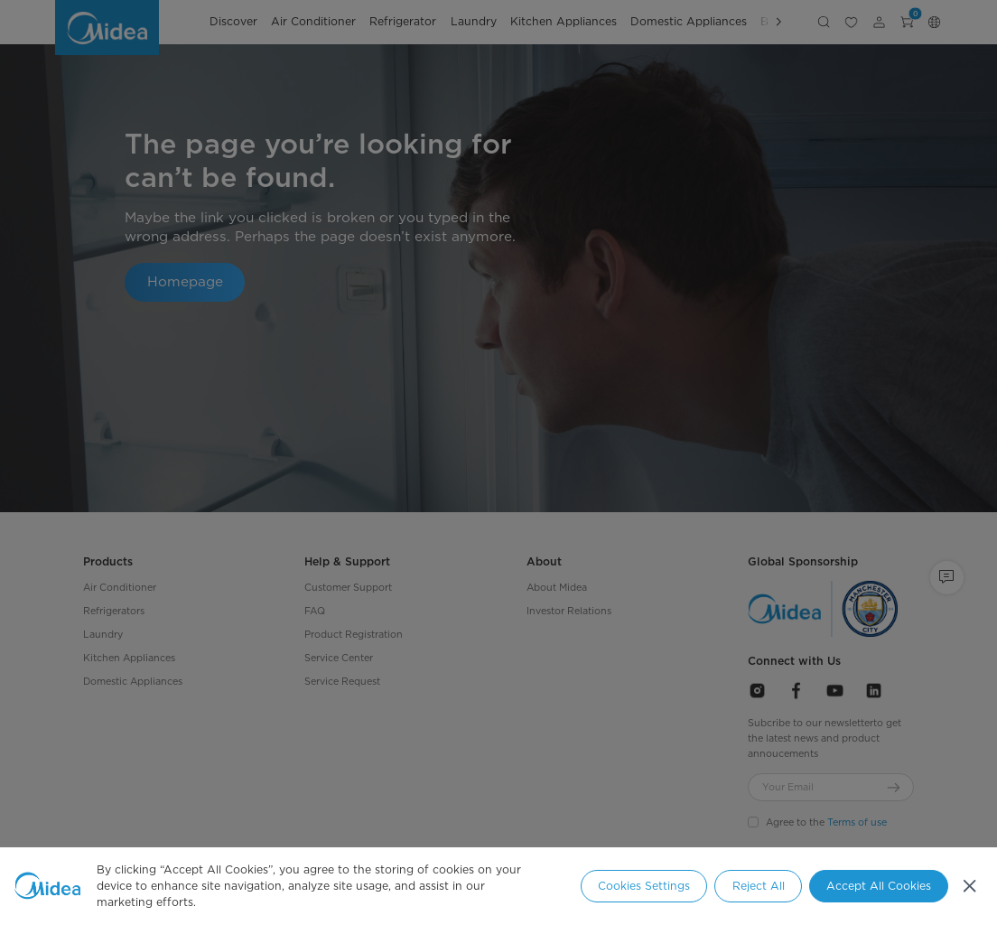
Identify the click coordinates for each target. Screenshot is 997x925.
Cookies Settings (644, 885)
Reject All (758, 885)
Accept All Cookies (878, 885)
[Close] (969, 887)
